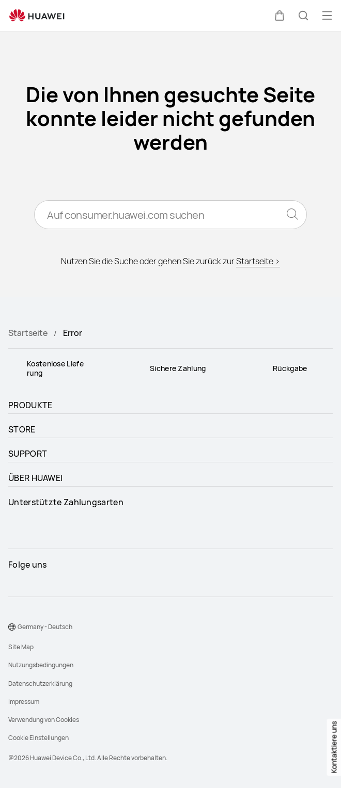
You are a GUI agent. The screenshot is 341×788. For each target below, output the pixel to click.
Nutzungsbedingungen (40, 665)
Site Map (21, 646)
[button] (279, 15)
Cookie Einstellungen (38, 737)
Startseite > (258, 261)
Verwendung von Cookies (43, 719)
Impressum (23, 701)
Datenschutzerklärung (40, 683)
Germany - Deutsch (45, 626)
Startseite (28, 333)
